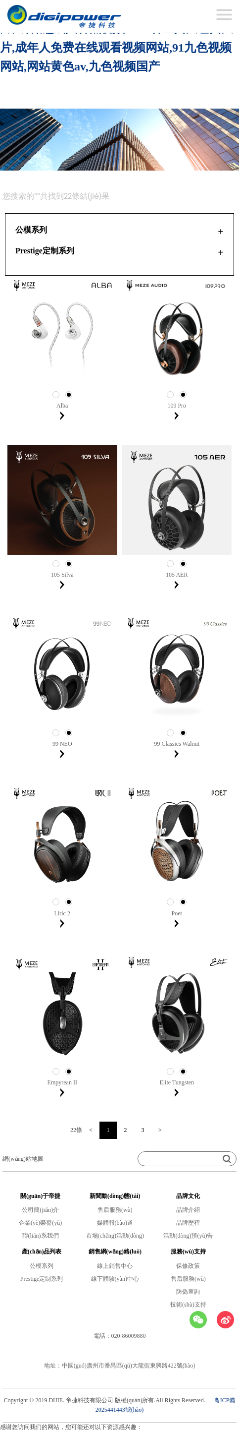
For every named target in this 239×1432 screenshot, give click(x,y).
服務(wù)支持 (188, 1251)
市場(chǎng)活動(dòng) (115, 1235)
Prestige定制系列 (41, 1278)
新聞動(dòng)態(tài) (115, 1196)
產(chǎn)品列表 (42, 1251)
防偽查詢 (188, 1291)
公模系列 (41, 1265)
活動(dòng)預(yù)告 (188, 1235)
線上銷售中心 (115, 1265)
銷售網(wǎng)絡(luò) (115, 1251)
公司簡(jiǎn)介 (40, 1209)
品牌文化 (188, 1196)
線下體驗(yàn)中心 (115, 1278)
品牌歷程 (188, 1222)
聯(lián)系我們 (40, 1235)
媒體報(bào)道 (115, 1222)
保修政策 (188, 1265)
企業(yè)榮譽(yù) (40, 1222)
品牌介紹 (188, 1209)
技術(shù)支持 (188, 1304)
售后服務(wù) (115, 1209)
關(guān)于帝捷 (40, 1196)
